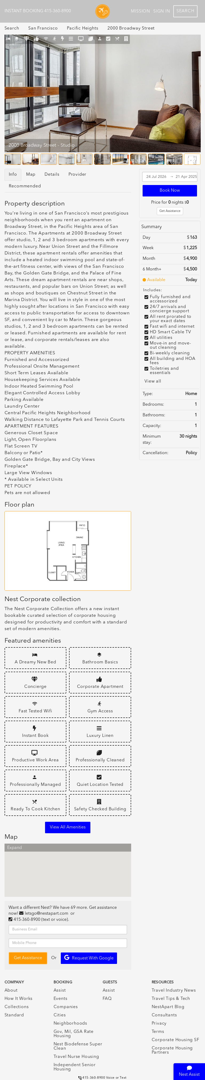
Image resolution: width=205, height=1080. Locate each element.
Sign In (161, 11)
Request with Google (89, 957)
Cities (60, 1015)
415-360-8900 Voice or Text (102, 1077)
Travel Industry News (174, 990)
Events (60, 999)
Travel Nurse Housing (76, 1057)
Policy (191, 453)
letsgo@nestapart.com (46, 913)
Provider (77, 175)
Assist (60, 990)
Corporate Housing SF (175, 1040)
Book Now (170, 190)
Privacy (159, 1023)
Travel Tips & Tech (171, 999)
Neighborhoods (70, 1023)
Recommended (25, 186)
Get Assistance (169, 211)
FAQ (107, 999)
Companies (66, 1007)
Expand (14, 848)
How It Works (19, 999)
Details (52, 175)
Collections (17, 1007)
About (11, 990)
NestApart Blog (168, 1007)
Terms (158, 1032)
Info (13, 175)
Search (185, 11)
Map (30, 175)
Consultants (164, 1015)
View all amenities (68, 827)
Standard (14, 1015)
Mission (140, 11)
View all (152, 381)
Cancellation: (155, 453)
